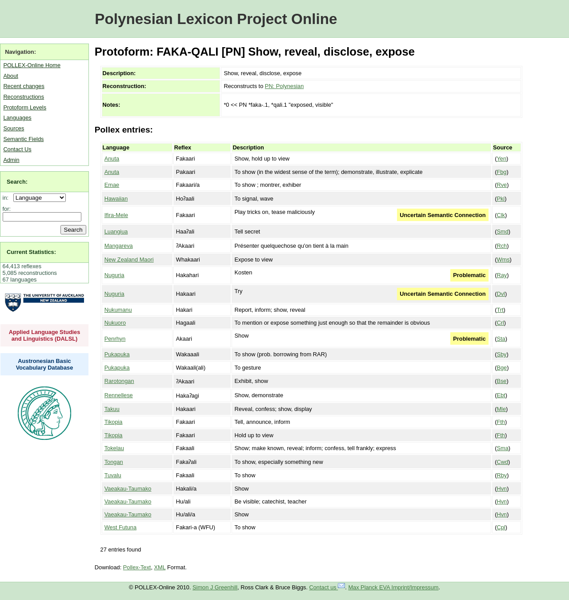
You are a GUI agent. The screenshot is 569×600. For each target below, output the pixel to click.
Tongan (113, 462)
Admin (11, 160)
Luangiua (116, 231)
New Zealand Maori (129, 259)
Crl (500, 322)
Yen (501, 158)
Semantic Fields (23, 139)
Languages (17, 117)
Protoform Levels (24, 107)
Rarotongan (119, 381)
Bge (502, 367)
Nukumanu (118, 309)
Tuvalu (112, 475)
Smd (502, 231)
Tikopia (113, 422)
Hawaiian (116, 198)
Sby (501, 354)
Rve (502, 184)
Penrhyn (115, 338)
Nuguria (114, 275)
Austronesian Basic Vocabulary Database (44, 364)
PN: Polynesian (284, 86)
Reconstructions (23, 96)
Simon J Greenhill (214, 587)
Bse (501, 381)
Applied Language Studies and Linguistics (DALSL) (44, 335)
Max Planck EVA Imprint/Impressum (393, 587)
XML (160, 567)
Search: (17, 181)
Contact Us (17, 149)
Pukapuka (117, 354)
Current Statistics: (31, 252)
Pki (501, 198)
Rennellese (118, 395)
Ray (502, 275)
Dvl (501, 293)
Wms (503, 259)
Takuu (112, 409)
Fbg (501, 172)
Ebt (501, 395)
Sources (13, 128)
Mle (501, 409)
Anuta (111, 158)
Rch (502, 245)
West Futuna (120, 527)
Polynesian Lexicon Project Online (216, 19)
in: (7, 197)
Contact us (327, 587)
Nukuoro (115, 322)
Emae (111, 184)
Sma (502, 448)
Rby (502, 475)
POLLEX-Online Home (31, 65)
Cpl (501, 527)
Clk (501, 215)
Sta (501, 338)
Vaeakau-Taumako (128, 488)
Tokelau (114, 448)
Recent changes (23, 86)
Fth (501, 422)
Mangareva (118, 245)
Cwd (502, 462)
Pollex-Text (137, 567)
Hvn (502, 488)
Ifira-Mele (116, 215)
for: (7, 208)
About (10, 75)
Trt (500, 309)
